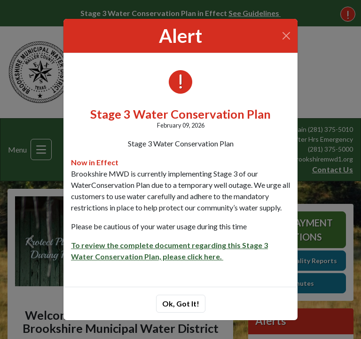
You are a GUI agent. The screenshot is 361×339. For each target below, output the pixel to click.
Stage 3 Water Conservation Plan (180, 114)
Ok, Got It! (180, 303)
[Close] (286, 35)
